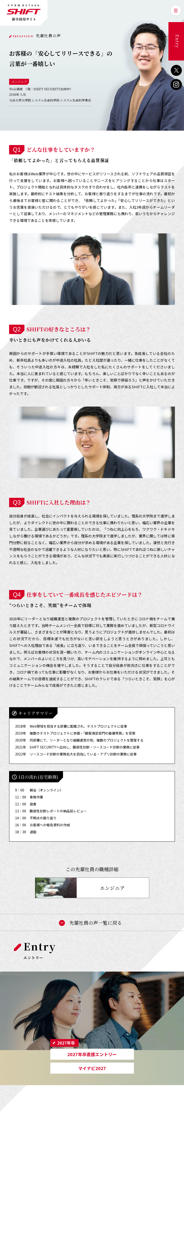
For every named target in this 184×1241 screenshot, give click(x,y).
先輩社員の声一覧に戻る (92, 922)
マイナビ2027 (92, 1068)
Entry (177, 41)
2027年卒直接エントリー (92, 1054)
